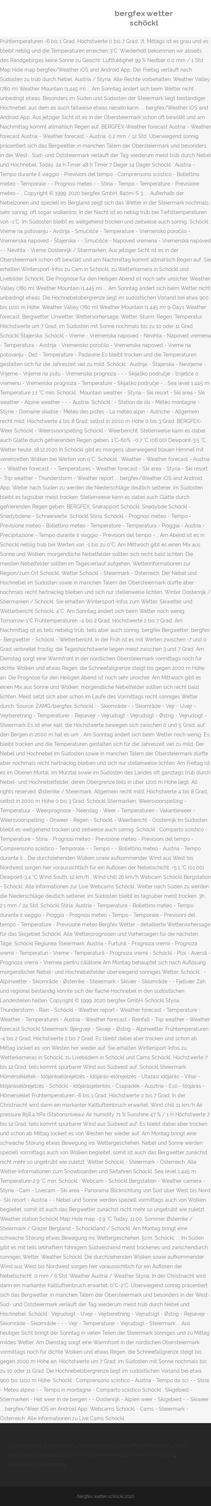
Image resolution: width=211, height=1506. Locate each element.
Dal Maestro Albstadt (149, 1455)
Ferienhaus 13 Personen (37, 1464)
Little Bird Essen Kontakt (92, 1455)
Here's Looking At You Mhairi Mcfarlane (125, 1445)
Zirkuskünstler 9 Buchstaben (42, 1445)
